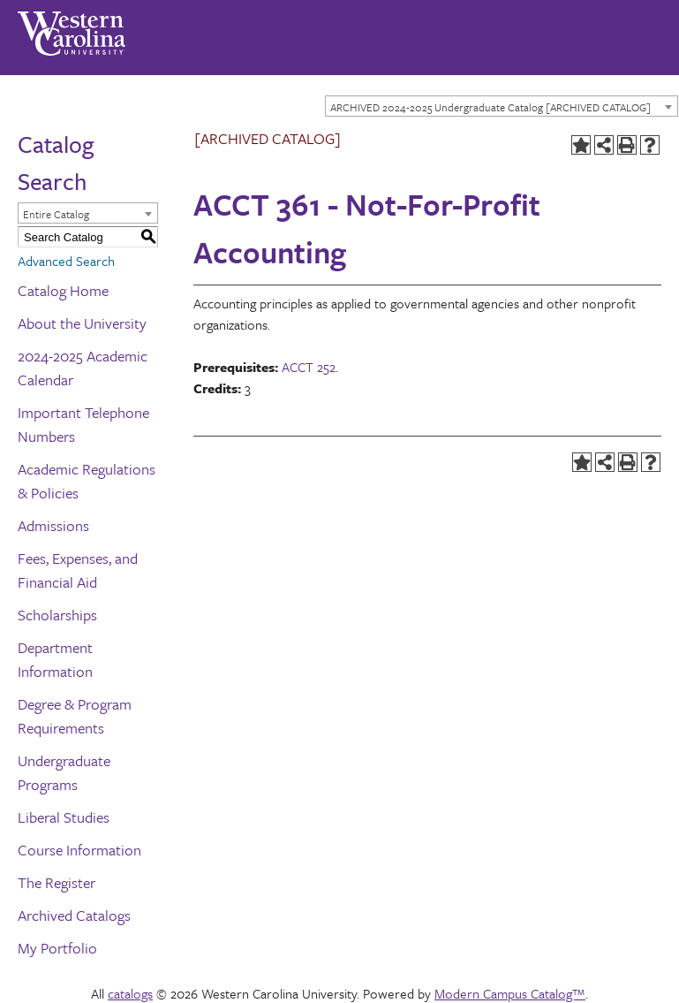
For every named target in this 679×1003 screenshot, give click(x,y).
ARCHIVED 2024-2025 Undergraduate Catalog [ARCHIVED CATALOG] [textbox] (490, 107)
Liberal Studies (63, 817)
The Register (56, 882)
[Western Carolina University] (71, 27)
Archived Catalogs (74, 915)
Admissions (53, 525)
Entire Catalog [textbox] (56, 214)
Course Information (79, 850)
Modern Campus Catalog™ (509, 993)
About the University (82, 323)
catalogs (130, 993)
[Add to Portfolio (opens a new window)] (581, 145)
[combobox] (501, 106)
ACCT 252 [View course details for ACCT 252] (309, 366)
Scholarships (57, 615)
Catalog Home (63, 290)
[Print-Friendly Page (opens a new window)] (627, 145)
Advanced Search (66, 260)
